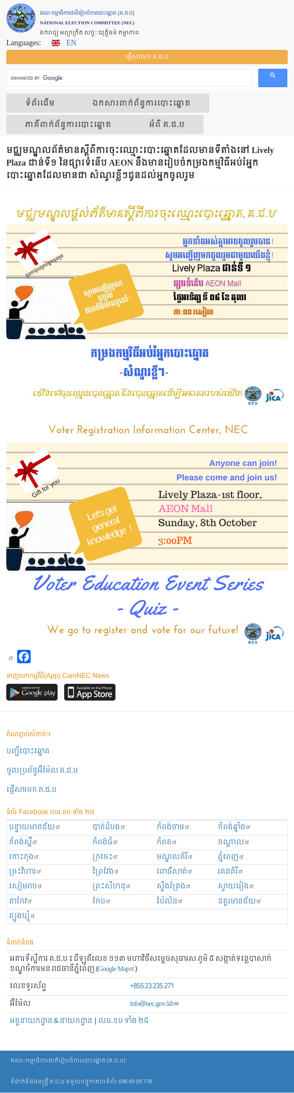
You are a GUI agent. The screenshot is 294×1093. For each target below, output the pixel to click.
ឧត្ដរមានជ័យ (240, 902)
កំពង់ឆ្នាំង (234, 827)
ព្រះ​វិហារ (25, 872)
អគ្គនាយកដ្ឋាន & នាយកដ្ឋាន (51, 1021)
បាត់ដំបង (109, 827)
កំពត (166, 842)
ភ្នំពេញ (231, 857)
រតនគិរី (231, 872)
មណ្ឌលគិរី (174, 857)
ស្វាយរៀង (236, 886)
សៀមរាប (26, 886)
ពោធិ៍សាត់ (174, 872)
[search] (129, 78)
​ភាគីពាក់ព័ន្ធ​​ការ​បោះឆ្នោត (68, 125)
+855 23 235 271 (152, 986)
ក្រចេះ (105, 857)
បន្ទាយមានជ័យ (35, 827)
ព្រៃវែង (106, 872)
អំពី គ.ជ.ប (167, 125)
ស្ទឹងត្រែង (173, 886)
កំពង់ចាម (173, 827)
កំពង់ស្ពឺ (23, 842)
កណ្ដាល (234, 842)
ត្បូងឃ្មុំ (22, 916)
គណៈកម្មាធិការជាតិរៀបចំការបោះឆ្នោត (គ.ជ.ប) (67, 1061)
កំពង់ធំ (105, 842)
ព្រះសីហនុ (111, 886)
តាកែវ (21, 902)
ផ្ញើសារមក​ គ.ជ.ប (31, 790)
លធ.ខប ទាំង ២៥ (123, 1021)
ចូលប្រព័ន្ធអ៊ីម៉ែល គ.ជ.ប (42, 771)
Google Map (116, 969)
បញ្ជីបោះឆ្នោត (27, 751)
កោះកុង (24, 857)
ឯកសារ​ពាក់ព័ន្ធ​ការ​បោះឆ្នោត (141, 103)
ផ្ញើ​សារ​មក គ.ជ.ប (147, 57)
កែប (101, 902)
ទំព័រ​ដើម (40, 103)
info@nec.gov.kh (154, 1004)
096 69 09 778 (135, 1082)
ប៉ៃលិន (169, 902)
